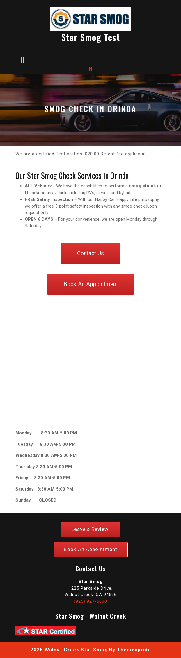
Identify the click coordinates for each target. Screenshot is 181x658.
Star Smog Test (90, 37)
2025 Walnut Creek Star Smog (69, 649)
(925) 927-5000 (90, 601)
